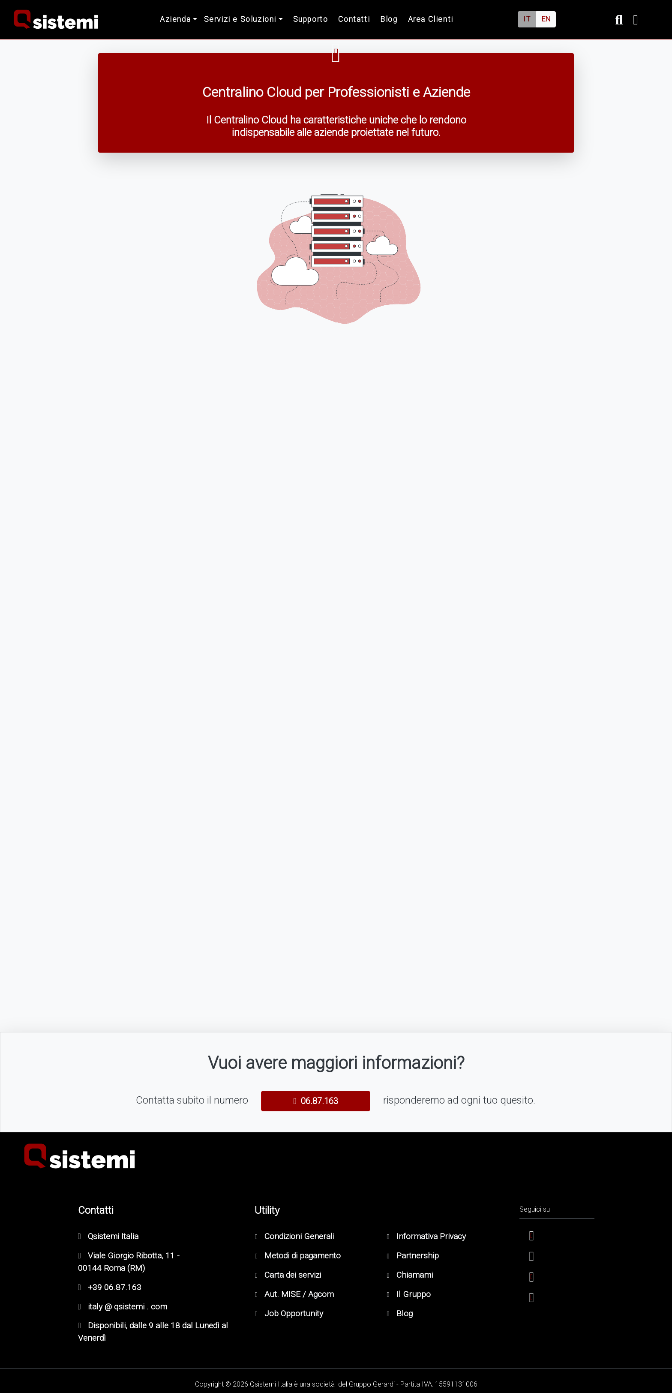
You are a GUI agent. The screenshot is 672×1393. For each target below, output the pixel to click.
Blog (388, 19)
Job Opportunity (289, 1313)
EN (546, 19)
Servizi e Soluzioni (240, 19)
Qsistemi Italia (108, 1236)
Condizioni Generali (294, 1236)
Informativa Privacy (426, 1236)
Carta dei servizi (288, 1275)
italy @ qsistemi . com (122, 1307)
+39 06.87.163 (109, 1287)
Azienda (175, 19)
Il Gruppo (409, 1294)
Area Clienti (430, 19)
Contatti (354, 19)
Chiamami (410, 1275)
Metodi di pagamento (298, 1256)
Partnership (413, 1256)
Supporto (310, 19)
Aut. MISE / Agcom (294, 1294)
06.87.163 (315, 1101)
